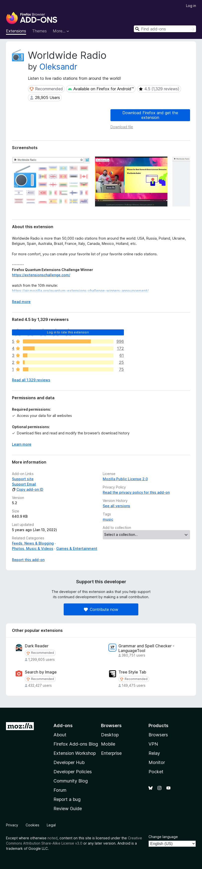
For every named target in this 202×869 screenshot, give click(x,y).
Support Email (24, 484)
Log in (191, 5)
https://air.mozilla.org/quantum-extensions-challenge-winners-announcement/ (80, 291)
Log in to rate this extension (68, 332)
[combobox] (165, 28)
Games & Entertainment (76, 548)
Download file (121, 127)
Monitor (157, 762)
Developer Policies (72, 771)
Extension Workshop (74, 753)
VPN (153, 744)
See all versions (116, 506)
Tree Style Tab (132, 672)
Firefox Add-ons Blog (75, 744)
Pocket (156, 771)
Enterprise (111, 753)
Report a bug (67, 799)
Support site (23, 479)
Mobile (108, 744)
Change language (163, 837)
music (108, 519)
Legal (51, 825)
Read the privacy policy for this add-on (136, 492)
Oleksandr (58, 67)
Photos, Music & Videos (32, 548)
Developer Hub (69, 762)
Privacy (12, 825)
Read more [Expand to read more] (21, 301)
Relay (154, 753)
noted (52, 838)
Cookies (32, 825)
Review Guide (67, 808)
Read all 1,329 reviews (31, 380)
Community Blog (70, 780)
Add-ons (63, 725)
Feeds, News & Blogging (33, 543)
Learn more (21, 444)
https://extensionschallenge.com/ (41, 275)
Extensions (16, 30)
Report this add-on (28, 560)
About (59, 734)
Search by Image (41, 672)
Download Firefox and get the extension (150, 115)
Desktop (110, 734)
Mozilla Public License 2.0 (125, 479)
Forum (59, 790)
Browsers (158, 734)
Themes (39, 30)
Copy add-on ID (27, 489)
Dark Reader (37, 646)
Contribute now (101, 609)
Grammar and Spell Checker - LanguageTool (146, 648)
